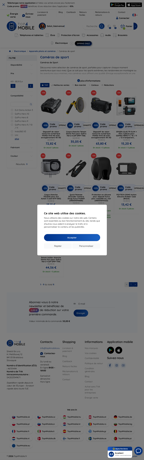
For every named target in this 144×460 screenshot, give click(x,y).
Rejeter (58, 246)
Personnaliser (86, 246)
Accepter (72, 237)
